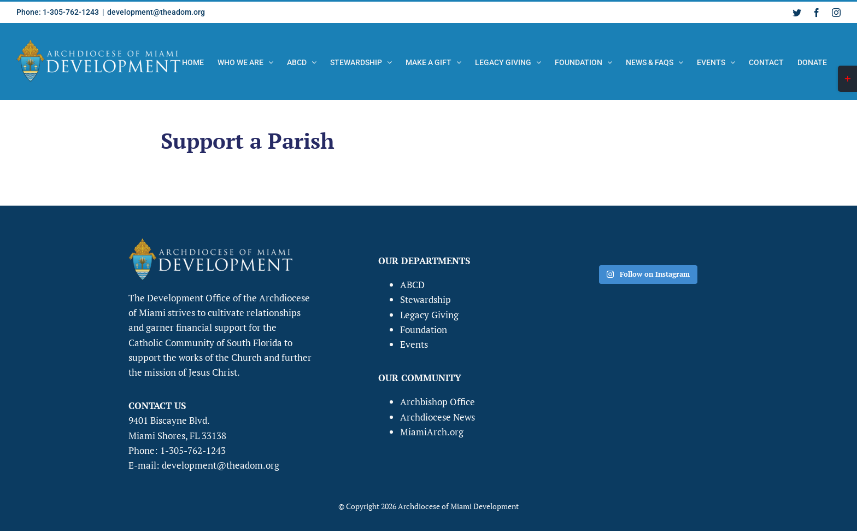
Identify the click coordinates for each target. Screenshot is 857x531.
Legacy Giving (429, 314)
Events (414, 344)
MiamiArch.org (431, 431)
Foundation (423, 329)
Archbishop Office (437, 401)
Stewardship (425, 299)
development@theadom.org (156, 12)
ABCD (412, 284)
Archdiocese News (437, 417)
